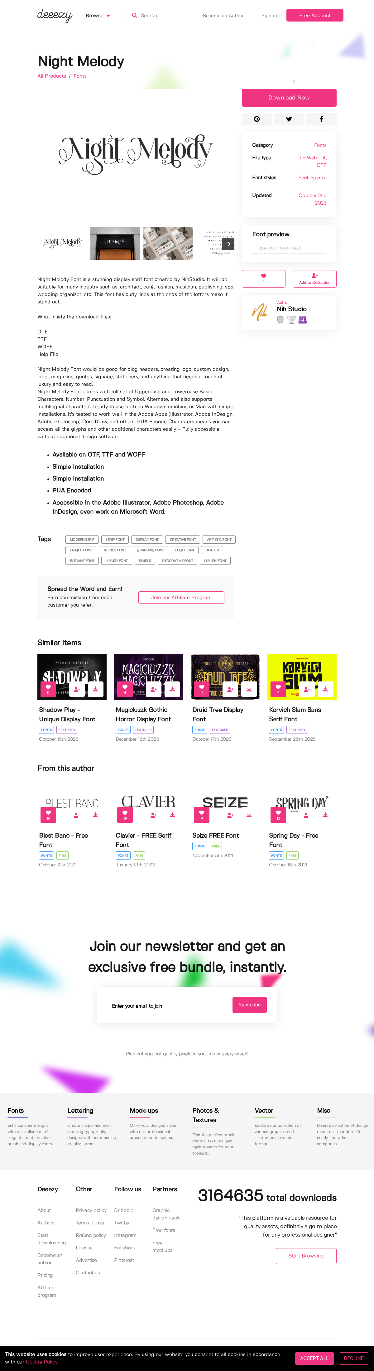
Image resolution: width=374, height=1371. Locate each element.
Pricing (45, 1275)
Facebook (125, 1248)
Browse (103, 16)
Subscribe (250, 1005)
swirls (145, 561)
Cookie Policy (41, 1362)
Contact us (88, 1273)
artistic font (219, 539)
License (84, 1248)
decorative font (177, 561)
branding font (150, 550)
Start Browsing (306, 1256)
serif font (114, 539)
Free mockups (162, 1247)
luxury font (116, 561)
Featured (67, 730)
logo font (184, 550)
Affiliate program (46, 1292)
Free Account (315, 15)
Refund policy (91, 1235)
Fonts (80, 76)
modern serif (82, 539)
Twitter (122, 1223)
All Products (52, 76)
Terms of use (90, 1223)
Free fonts (163, 1230)
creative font (183, 539)
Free (62, 855)
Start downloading (51, 1239)
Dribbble (123, 1210)
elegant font (82, 561)
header (212, 550)
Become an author (49, 1259)
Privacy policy (91, 1210)
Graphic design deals (166, 1214)
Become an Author (227, 16)
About (44, 1210)
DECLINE (354, 1358)
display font (147, 539)
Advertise (86, 1260)
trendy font (114, 550)
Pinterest (124, 1260)
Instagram (125, 1235)
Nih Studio (291, 309)
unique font (81, 550)
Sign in (269, 16)
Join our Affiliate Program (181, 597)
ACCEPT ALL (314, 1358)
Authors (46, 1223)
